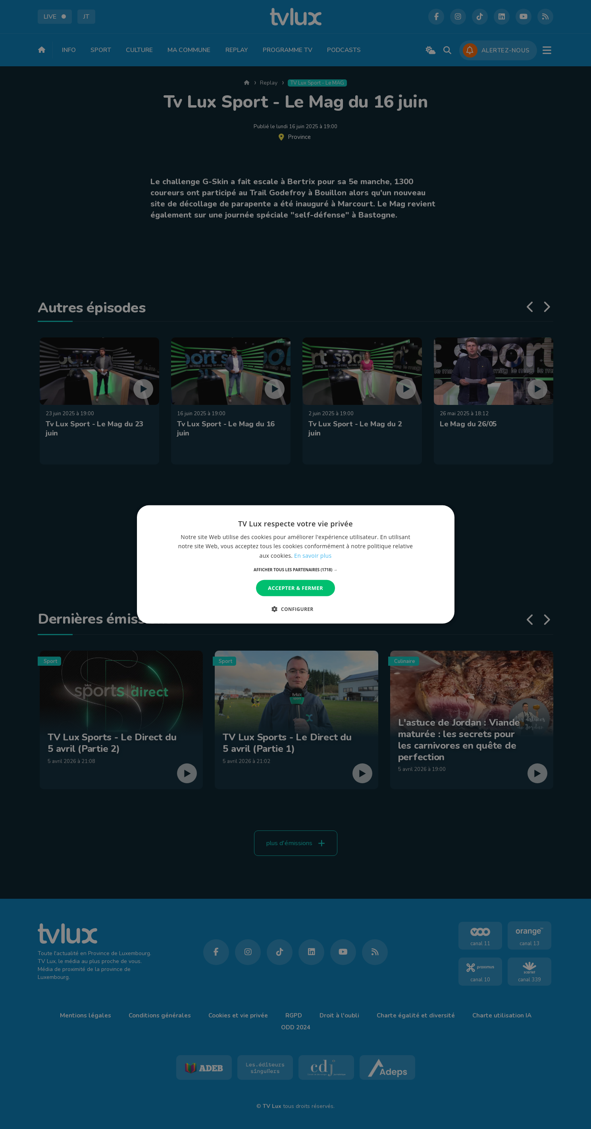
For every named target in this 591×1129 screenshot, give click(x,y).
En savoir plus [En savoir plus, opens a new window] (312, 555)
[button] (295, 569)
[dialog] (295, 564)
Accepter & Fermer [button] (295, 587)
